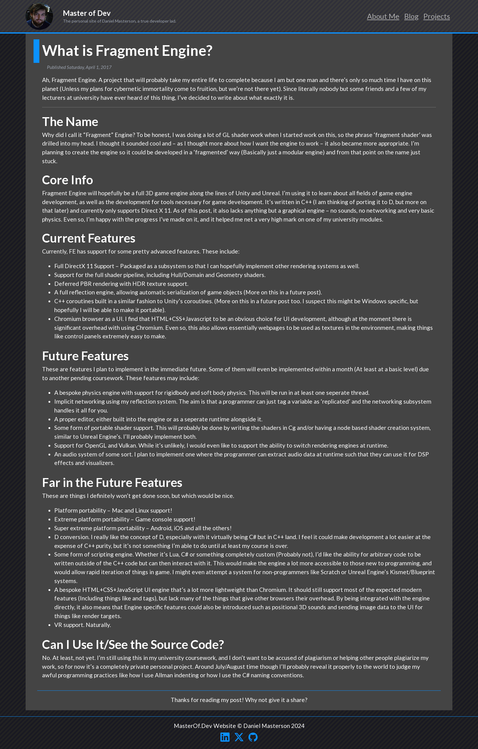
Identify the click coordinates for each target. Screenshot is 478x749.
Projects (436, 16)
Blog (411, 16)
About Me (383, 16)
